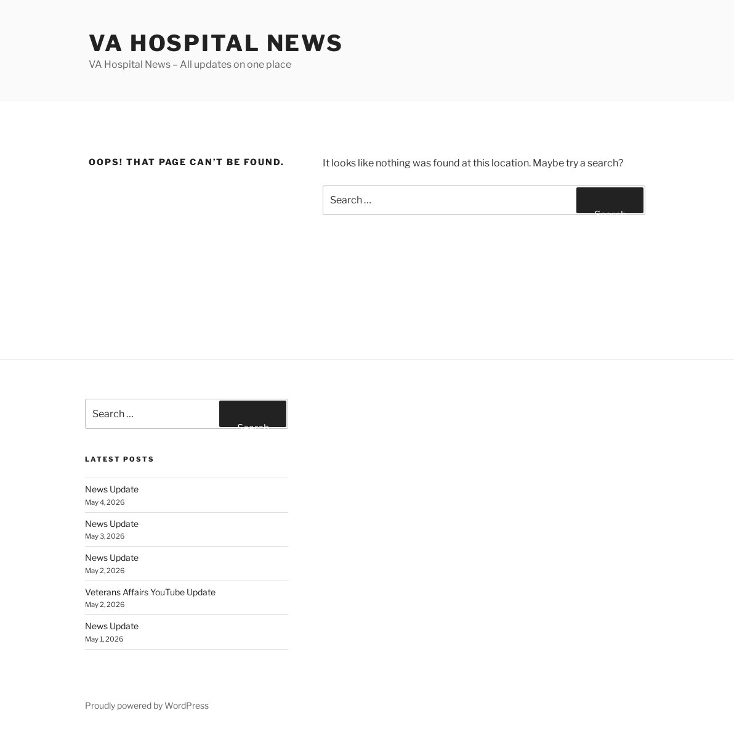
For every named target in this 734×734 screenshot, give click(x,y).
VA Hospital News (216, 43)
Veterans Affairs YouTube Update (150, 592)
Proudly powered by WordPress (147, 705)
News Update (112, 489)
